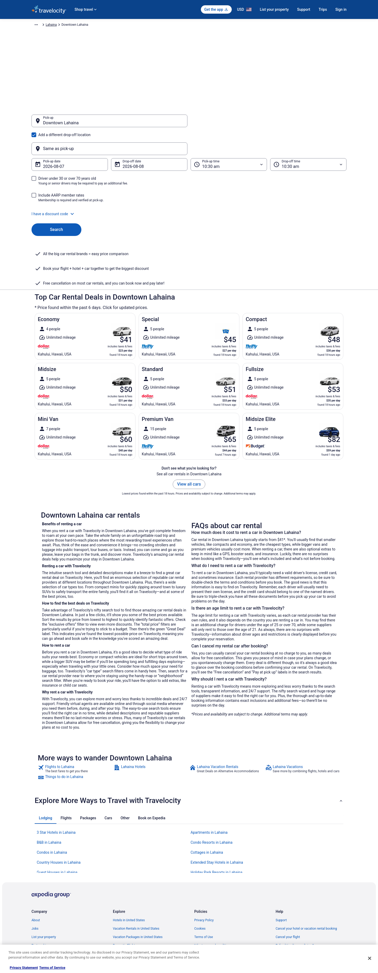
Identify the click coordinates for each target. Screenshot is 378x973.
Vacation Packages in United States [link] (137, 885)
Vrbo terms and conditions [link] (212, 894)
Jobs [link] (35, 877)
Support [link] (281, 869)
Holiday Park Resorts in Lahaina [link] (216, 821)
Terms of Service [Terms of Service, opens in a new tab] (52, 968)
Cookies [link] (200, 877)
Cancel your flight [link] (288, 885)
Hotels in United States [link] (129, 869)
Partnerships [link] (40, 894)
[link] (75, 717)
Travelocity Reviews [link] (126, 911)
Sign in (340, 9)
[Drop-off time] (308, 139)
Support (303, 9)
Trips (323, 9)
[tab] (45, 766)
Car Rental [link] (65, 25)
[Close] (369, 958)
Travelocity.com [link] (43, 25)
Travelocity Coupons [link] (127, 919)
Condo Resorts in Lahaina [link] (212, 791)
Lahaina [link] (161, 25)
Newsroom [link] (39, 902)
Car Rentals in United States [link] (132, 902)
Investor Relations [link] (44, 911)
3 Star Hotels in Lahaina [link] (56, 781)
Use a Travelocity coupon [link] (293, 902)
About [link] (36, 869)
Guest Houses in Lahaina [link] (57, 821)
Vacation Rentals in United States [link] (136, 877)
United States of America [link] (120, 25)
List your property (274, 9)
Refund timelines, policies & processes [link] (302, 894)
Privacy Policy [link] (204, 869)
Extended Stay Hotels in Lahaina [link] (217, 811)
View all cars (189, 432)
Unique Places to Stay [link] (128, 927)
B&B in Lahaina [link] (49, 791)
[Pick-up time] (229, 139)
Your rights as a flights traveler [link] (297, 911)
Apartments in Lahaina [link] (209, 781)
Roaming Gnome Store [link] (47, 919)
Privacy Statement (24, 968)
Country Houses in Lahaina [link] (59, 811)
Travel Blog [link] (120, 936)
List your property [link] (44, 885)
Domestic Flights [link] (124, 894)
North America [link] (87, 25)
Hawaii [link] (147, 25)
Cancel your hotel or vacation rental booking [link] (306, 877)
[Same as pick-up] (268, 123)
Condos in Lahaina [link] (52, 801)
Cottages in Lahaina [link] (207, 801)
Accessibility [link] (203, 902)
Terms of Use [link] (203, 885)
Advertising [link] (39, 927)
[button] (189, 189)
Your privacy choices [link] (208, 911)
